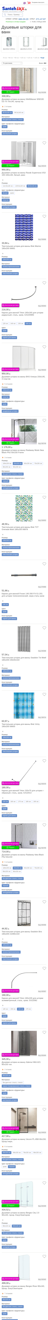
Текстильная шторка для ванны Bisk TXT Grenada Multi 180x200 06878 (20, 528)
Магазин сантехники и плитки (13, 11)
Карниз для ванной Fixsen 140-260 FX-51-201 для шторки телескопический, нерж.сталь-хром (23, 595)
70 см (5, 58)
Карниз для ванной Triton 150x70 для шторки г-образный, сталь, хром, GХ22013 (23, 792)
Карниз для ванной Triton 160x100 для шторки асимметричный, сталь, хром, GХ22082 (22, 999)
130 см (36, 58)
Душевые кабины (9, 49)
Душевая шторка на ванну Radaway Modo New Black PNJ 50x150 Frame (23, 451)
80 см (11, 58)
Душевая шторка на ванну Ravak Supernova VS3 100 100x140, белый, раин (24, 174)
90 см (17, 58)
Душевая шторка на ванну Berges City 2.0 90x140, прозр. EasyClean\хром (20, 1214)
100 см (23, 58)
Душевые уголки (26, 49)
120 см (30, 58)
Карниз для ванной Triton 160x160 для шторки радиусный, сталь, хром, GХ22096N (22, 314)
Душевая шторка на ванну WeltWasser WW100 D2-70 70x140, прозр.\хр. (23, 100)
